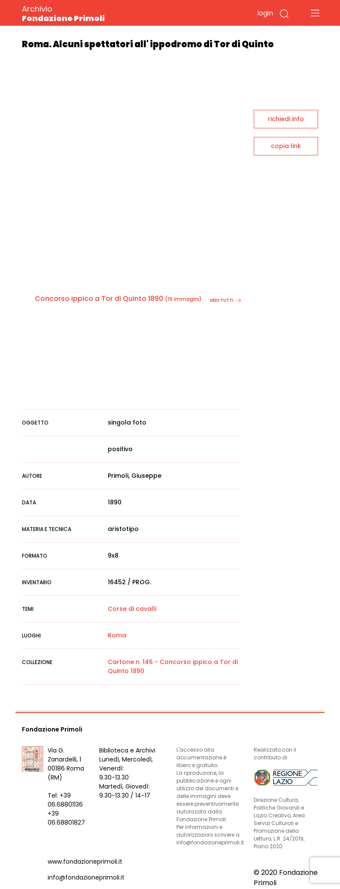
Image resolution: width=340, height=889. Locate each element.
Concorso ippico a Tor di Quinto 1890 (99, 298)
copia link (286, 146)
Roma (117, 635)
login (265, 13)
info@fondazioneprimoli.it (86, 877)
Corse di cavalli (132, 608)
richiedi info (286, 119)
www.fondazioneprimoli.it (85, 861)
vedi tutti (225, 300)
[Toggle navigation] (315, 12)
